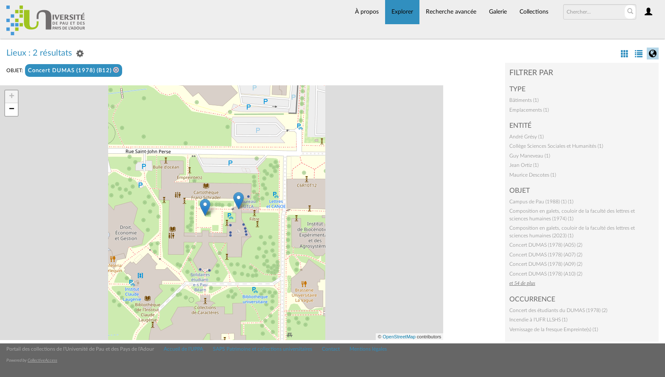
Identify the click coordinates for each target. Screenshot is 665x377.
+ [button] (11, 96)
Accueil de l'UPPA (183, 349)
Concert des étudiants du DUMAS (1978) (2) (558, 310)
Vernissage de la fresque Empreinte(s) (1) (553, 329)
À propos (367, 12)
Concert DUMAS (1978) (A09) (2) (545, 264)
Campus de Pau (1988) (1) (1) (541, 201)
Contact (331, 349)
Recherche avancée (451, 12)
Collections (534, 12)
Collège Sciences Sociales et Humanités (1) (556, 146)
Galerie (498, 12)
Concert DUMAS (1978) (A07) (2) (545, 254)
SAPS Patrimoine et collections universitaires (262, 349)
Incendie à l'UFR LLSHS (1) (538, 319)
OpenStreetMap (399, 336)
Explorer (402, 12)
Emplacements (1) (529, 110)
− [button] (11, 109)
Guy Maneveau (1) (529, 155)
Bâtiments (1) (524, 100)
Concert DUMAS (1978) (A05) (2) (545, 245)
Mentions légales (368, 349)
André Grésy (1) (526, 136)
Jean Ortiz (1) (524, 165)
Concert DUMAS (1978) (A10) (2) (545, 273)
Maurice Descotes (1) (532, 174)
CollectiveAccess (42, 360)
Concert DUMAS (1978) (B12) (73, 70)
